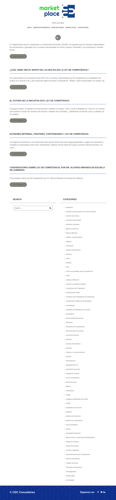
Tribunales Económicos (74, 467)
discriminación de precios (75, 331)
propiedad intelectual (73, 433)
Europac (69, 348)
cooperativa (70, 314)
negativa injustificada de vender (77, 399)
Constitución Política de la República (78, 301)
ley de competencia (72, 378)
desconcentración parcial (74, 318)
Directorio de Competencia (75, 327)
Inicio (29, 27)
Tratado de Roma (72, 463)
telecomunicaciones (73, 459)
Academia (69, 207)
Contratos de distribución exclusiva (78, 310)
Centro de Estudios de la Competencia (79, 271)
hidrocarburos (71, 361)
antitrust (68, 241)
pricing (68, 429)
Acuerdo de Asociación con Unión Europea (81, 211)
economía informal (72, 335)
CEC (67, 267)
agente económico (72, 229)
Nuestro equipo (57, 27)
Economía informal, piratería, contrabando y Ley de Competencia (49, 134)
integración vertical (72, 373)
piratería (69, 412)
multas (68, 395)
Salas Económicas (72, 446)
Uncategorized (71, 471)
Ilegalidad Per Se (72, 365)
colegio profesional (72, 280)
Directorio (69, 322)
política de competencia (74, 420)
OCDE (68, 403)
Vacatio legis (70, 476)
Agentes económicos (41, 27)
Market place (70, 27)
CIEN (68, 275)
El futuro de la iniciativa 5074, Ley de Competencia (39, 101)
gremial (68, 356)
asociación (69, 246)
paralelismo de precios (74, 407)
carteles (68, 263)
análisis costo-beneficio (74, 237)
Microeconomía (71, 382)
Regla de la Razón (72, 442)
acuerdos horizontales (73, 220)
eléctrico (69, 339)
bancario (69, 254)
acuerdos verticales (72, 224)
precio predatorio (72, 425)
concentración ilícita (73, 292)
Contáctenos (83, 27)
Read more (18, 56)
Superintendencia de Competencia (78, 454)
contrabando (70, 305)
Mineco (68, 386)
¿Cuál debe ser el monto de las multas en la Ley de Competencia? (49, 70)
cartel (68, 258)
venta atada (70, 480)
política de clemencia (73, 416)
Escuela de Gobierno (73, 344)
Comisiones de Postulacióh (75, 288)
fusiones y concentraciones (75, 352)
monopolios (70, 390)
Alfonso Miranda (71, 233)
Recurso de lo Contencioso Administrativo (80, 437)
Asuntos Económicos (73, 250)
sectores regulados (72, 450)
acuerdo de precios (72, 216)
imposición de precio (73, 369)
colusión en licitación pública (76, 284)
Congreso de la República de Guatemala (80, 297)
